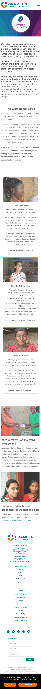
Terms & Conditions (20, 620)
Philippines (20, 579)
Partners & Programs (20, 594)
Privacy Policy (20, 614)
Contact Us (20, 604)
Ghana (20, 572)
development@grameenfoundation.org (17, 520)
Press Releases (20, 597)
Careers (20, 600)
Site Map (20, 610)
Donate (20, 590)
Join (29, 659)
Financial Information (20, 617)
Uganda (20, 582)
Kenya (20, 575)
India (20, 569)
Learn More (32, 679)
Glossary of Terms (20, 607)
